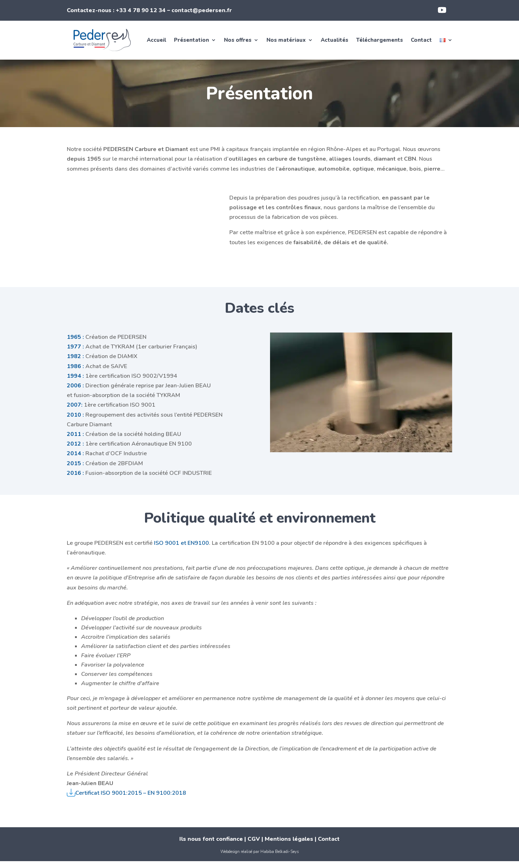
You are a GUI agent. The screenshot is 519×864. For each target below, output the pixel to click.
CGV (254, 839)
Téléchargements (379, 40)
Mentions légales (289, 839)
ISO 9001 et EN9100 (181, 543)
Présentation (191, 40)
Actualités (334, 40)
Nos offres (237, 40)
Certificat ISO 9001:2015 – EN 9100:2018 (130, 793)
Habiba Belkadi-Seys (279, 851)
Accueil (156, 40)
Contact (421, 40)
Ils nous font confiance (211, 839)
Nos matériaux (286, 40)
